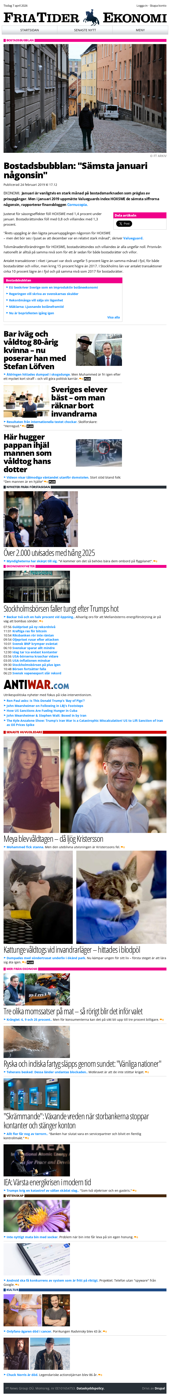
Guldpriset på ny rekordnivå (33, 627)
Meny (140, 30)
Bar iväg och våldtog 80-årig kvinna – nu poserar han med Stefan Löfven (35, 349)
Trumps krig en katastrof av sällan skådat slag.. (43, 1190)
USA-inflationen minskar (31, 660)
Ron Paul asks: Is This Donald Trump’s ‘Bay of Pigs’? (46, 700)
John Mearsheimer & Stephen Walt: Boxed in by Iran (46, 715)
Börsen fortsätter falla (29, 669)
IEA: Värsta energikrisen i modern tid (47, 1182)
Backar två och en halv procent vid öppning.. (41, 617)
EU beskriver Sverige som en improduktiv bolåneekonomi (53, 287)
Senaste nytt (85, 30)
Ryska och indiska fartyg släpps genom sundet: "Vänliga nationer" (82, 1063)
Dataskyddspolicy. (90, 1388)
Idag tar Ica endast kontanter (34, 652)
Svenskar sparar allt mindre (33, 648)
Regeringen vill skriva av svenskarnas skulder (43, 294)
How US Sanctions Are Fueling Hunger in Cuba (42, 710)
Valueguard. (133, 238)
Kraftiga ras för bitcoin (29, 631)
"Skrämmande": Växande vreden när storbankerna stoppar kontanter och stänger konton (76, 1120)
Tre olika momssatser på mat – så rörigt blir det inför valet (73, 1011)
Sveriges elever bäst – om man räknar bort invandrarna (79, 401)
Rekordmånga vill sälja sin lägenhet (36, 300)
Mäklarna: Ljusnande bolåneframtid (36, 307)
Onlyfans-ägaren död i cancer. (29, 1331)
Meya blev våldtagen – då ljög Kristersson (53, 838)
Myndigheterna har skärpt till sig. (32, 561)
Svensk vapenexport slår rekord (36, 673)
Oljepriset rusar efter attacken (35, 639)
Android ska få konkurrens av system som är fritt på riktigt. (53, 1280)
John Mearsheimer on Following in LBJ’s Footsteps (45, 706)
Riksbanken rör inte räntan (33, 635)
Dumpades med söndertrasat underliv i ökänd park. (46, 958)
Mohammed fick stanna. (25, 847)
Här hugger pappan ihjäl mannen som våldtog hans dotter (28, 452)
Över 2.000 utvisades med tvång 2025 (49, 552)
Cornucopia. (77, 204)
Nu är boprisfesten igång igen (31, 313)
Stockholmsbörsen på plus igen (36, 665)
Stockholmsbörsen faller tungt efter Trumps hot (61, 608)
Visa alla (113, 317)
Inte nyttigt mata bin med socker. (32, 1237)
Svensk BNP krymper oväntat (35, 644)
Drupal (160, 1388)
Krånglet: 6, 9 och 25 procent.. (29, 1019)
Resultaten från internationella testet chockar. (42, 422)
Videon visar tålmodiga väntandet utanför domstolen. (48, 477)
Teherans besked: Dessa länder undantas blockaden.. (47, 1072)
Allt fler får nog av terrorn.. (27, 1134)
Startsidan (29, 30)
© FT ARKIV (158, 156)
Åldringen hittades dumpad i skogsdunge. (39, 374)
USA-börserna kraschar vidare (35, 656)
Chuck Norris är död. (22, 1375)
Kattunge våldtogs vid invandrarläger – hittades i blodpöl (72, 949)
